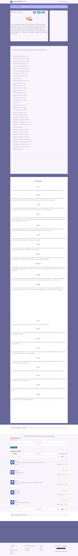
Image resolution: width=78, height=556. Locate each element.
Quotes (11, 553)
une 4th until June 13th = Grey (19, 97)
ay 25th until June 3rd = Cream (19, 95)
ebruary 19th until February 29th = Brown (21, 70)
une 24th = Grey (16, 102)
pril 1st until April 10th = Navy (19, 83)
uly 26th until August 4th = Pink (19, 112)
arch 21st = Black (17, 78)
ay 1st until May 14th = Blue (19, 90)
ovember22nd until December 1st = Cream (22, 141)
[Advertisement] (58, 25)
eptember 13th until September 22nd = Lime (22, 124)
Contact (41, 550)
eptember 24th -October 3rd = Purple (20, 129)
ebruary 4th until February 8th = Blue (20, 66)
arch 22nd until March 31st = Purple (20, 80)
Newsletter (27, 550)
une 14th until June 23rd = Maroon (20, 100)
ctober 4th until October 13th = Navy (20, 131)
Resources (27, 548)
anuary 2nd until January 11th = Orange (21, 58)
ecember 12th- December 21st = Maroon (21, 146)
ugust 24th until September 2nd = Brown (21, 119)
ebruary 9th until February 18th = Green (21, 68)
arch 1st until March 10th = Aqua (20, 73)
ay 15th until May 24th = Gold (19, 92)
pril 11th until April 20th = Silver (19, 85)
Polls (11, 551)
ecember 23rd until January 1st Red (20, 56)
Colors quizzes (18, 6)
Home (12, 6)
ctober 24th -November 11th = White (20, 136)
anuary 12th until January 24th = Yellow (21, 61)
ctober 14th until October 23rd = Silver (21, 134)
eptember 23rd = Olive (18, 127)
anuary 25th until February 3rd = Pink (20, 63)
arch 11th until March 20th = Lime (20, 75)
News (11, 548)
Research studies (13, 550)
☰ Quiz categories (63, 1)
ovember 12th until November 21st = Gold (21, 139)
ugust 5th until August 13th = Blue (20, 114)
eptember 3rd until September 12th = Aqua (22, 122)
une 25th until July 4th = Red (19, 105)
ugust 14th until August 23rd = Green (20, 117)
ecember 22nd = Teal (17, 149)
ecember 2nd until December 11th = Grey (21, 144)
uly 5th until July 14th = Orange (19, 107)
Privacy (41, 548)
